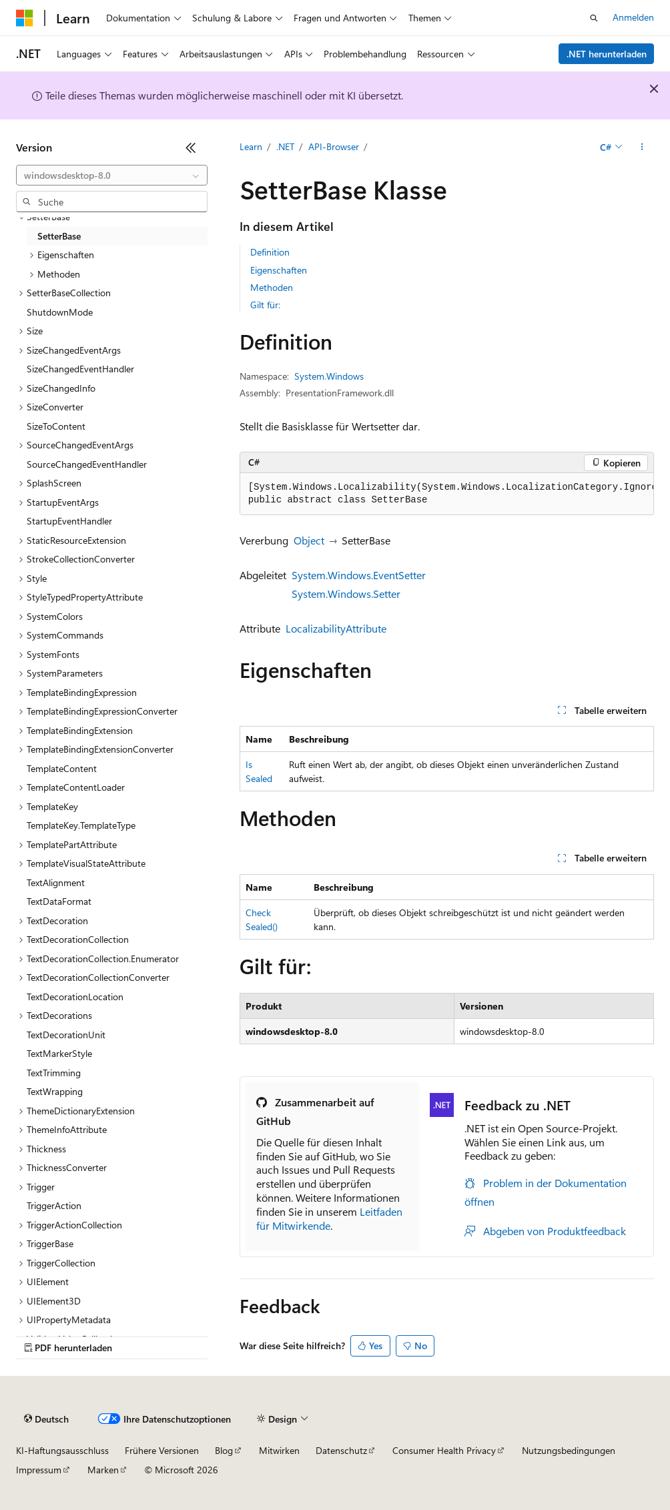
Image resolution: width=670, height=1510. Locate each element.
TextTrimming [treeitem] (54, 1072)
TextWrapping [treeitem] (55, 1091)
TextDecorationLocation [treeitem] (75, 996)
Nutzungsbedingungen (568, 1450)
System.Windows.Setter (346, 594)
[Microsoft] (24, 18)
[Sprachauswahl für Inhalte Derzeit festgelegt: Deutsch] (46, 1419)
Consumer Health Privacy (444, 1450)
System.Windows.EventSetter (359, 575)
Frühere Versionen (162, 1450)
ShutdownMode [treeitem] (60, 312)
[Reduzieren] (191, 147)
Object (309, 540)
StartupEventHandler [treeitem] (69, 520)
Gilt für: (265, 304)
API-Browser (333, 146)
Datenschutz (341, 1450)
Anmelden (633, 17)
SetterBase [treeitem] (59, 236)
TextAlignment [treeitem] (56, 882)
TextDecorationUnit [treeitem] (66, 1034)
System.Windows (329, 376)
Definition (270, 252)
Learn (251, 146)
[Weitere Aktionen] (642, 147)
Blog (224, 1450)
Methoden (271, 287)
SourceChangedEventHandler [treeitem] (87, 464)
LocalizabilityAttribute (336, 628)
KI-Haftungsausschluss (62, 1450)
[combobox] (112, 175)
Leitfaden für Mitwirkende (329, 1218)
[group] (447, 494)
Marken (103, 1469)
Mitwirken (279, 1450)
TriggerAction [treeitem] (54, 1205)
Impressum (38, 1469)
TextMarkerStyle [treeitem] (59, 1053)
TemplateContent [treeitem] (62, 768)
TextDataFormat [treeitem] (59, 901)
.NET (285, 146)
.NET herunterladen (607, 53)
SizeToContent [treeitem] (56, 426)
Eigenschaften (278, 270)
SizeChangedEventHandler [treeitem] (80, 368)
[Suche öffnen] (594, 18)
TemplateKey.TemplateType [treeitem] (81, 825)
